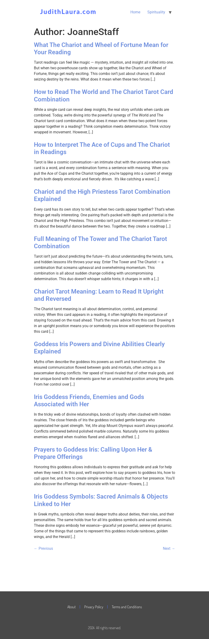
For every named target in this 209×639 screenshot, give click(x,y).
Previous (43, 548)
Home (135, 12)
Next (169, 548)
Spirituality (156, 12)
